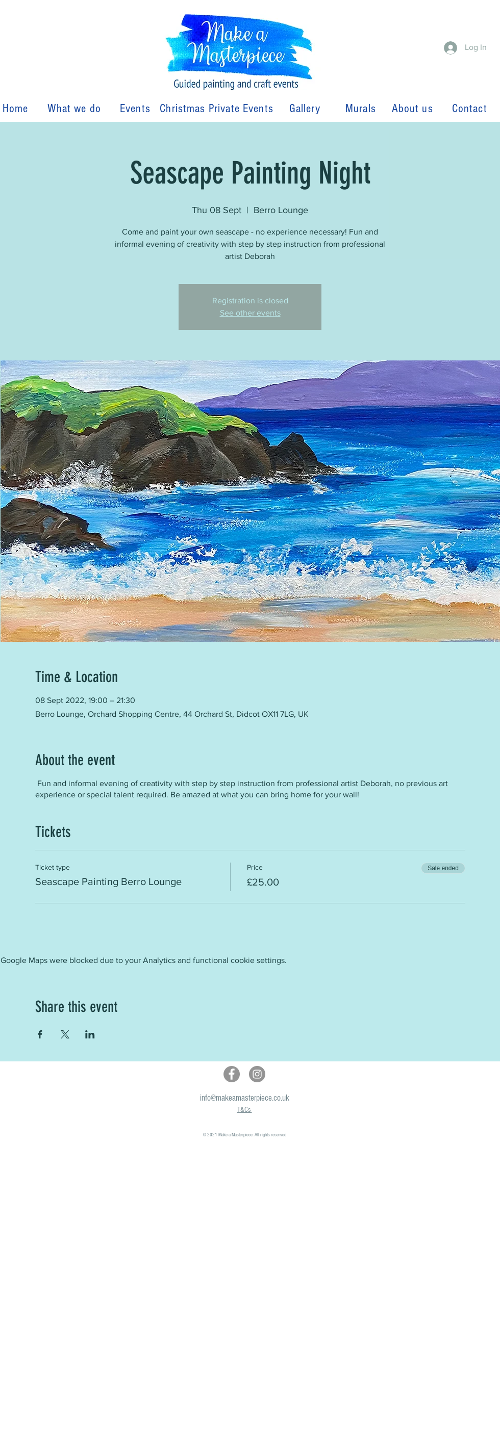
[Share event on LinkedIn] (90, 1034)
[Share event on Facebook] (40, 1034)
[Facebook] (231, 1074)
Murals (365, 108)
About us (414, 108)
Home (19, 108)
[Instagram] (257, 1074)
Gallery (304, 108)
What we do (76, 108)
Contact (469, 108)
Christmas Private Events (216, 108)
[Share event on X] (65, 1034)
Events (135, 108)
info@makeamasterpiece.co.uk (244, 1098)
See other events (250, 312)
